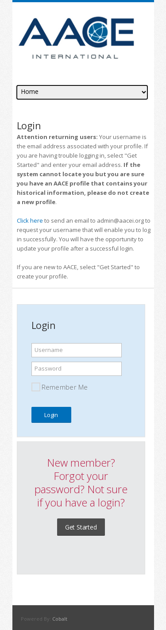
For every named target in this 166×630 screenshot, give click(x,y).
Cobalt (59, 618)
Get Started (81, 527)
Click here (30, 220)
